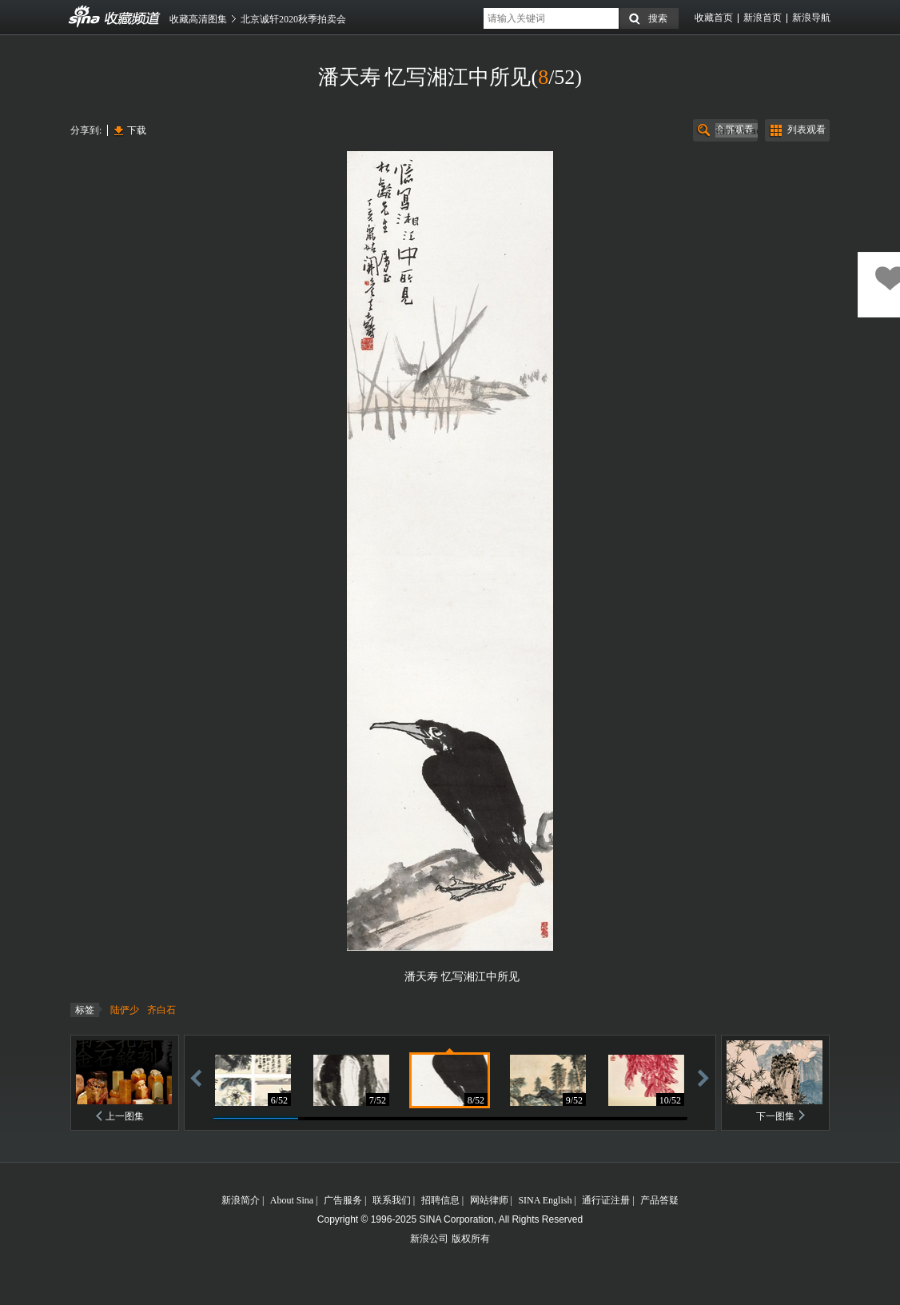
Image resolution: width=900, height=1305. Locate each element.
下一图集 (775, 1116)
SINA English (544, 1200)
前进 (703, 1078)
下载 (136, 130)
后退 (196, 1078)
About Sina (291, 1200)
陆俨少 (124, 1010)
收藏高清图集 (198, 19)
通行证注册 (606, 1200)
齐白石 (161, 1010)
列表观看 (806, 129)
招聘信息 (440, 1200)
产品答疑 (659, 1200)
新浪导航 (811, 17)
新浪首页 (762, 17)
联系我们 (391, 1200)
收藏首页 (714, 17)
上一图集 (125, 1116)
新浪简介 (240, 1200)
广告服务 (343, 1200)
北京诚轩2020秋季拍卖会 (293, 19)
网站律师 (489, 1200)
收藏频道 (84, 16)
